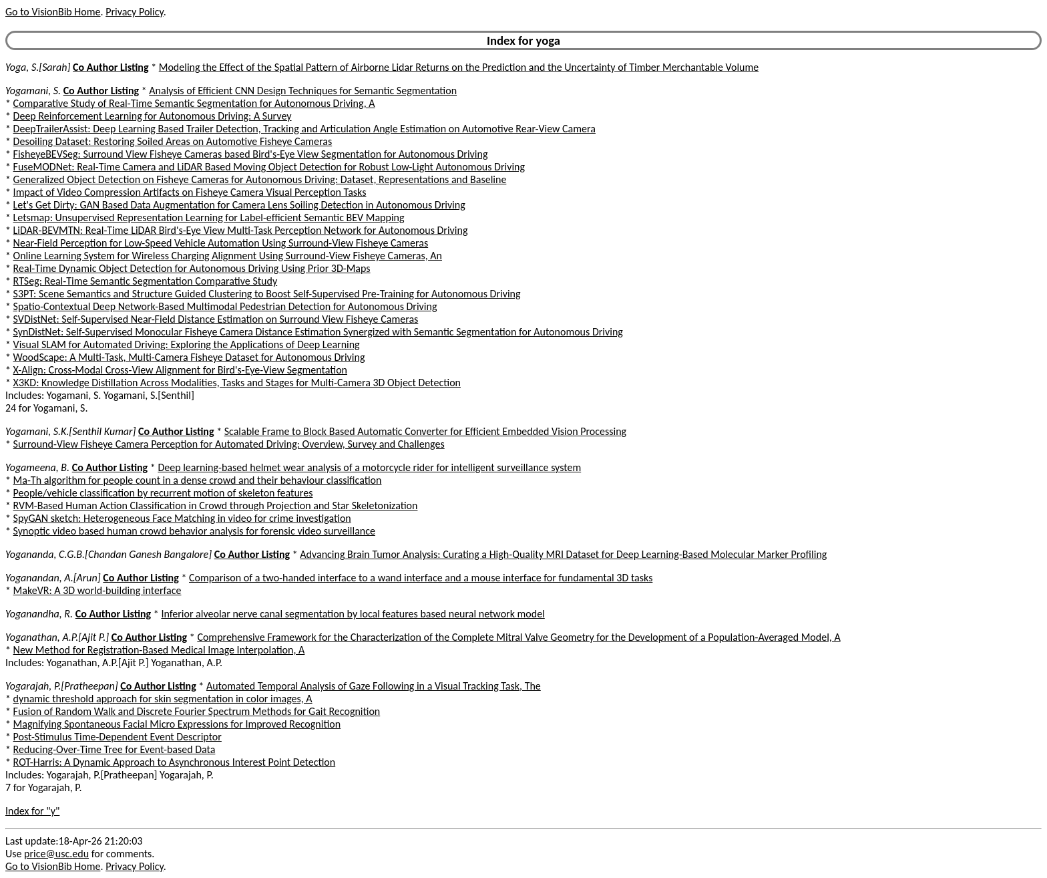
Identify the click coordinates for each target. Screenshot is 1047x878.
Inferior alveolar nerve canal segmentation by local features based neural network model (352, 613)
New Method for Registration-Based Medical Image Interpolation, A (159, 649)
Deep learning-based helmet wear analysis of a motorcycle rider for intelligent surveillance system (369, 467)
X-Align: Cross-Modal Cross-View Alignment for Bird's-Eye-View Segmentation (180, 369)
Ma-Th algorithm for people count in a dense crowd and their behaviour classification (197, 480)
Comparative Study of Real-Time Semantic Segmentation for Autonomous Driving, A (194, 103)
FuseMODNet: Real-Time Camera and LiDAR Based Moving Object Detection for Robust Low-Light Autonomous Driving (269, 166)
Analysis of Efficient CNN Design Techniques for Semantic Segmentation (303, 90)
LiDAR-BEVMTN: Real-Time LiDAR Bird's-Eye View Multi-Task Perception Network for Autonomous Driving (240, 230)
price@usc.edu (56, 853)
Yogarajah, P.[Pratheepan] (61, 686)
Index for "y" (32, 810)
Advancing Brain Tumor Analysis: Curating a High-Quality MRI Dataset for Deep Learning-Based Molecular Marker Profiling (563, 554)
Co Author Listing (110, 67)
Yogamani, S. (33, 90)
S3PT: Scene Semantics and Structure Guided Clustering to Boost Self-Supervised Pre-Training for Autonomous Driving (267, 293)
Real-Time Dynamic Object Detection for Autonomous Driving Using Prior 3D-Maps (192, 268)
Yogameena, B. (37, 467)
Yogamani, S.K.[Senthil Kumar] (70, 431)
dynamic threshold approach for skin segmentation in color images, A (162, 698)
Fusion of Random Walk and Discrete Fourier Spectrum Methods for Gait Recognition (197, 711)
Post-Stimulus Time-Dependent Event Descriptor (117, 736)
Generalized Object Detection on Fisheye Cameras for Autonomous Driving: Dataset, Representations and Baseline (260, 179)
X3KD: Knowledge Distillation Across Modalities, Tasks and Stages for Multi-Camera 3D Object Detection (237, 382)
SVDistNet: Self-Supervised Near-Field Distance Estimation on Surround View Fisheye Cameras (216, 319)
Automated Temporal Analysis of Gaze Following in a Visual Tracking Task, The (373, 686)
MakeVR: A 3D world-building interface (97, 590)
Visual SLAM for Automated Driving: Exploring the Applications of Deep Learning (186, 344)
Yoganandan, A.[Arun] (53, 577)
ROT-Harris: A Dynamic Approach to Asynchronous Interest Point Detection (174, 762)
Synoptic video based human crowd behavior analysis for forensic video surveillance (194, 531)
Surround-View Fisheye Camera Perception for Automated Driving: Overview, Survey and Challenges (229, 444)
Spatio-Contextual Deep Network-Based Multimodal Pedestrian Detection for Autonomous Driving (225, 306)
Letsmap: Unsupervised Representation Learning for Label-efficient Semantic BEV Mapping (209, 217)
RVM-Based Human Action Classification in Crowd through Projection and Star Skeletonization (215, 505)
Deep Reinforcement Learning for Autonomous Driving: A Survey (152, 116)
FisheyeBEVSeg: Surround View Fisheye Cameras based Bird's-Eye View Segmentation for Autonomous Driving (250, 154)
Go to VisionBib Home (52, 11)
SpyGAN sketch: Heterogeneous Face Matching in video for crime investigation (182, 518)
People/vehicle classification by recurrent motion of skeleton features (163, 492)
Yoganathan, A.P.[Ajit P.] (57, 637)
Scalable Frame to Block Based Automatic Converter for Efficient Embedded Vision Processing (425, 431)
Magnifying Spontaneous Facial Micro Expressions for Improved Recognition (177, 724)
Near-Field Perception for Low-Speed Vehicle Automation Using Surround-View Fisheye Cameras (221, 243)
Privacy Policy (134, 11)
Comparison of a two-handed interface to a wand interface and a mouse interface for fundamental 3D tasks (420, 577)
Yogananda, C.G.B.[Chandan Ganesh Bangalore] (108, 554)
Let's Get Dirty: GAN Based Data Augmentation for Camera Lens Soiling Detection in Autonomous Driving (239, 204)
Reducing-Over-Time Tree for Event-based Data (114, 749)
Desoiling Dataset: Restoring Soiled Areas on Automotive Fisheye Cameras (173, 141)
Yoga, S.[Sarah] (37, 67)
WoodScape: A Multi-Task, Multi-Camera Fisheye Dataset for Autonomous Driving (189, 357)
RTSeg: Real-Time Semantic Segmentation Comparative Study (145, 281)
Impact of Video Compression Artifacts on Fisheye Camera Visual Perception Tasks (190, 192)
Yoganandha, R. (39, 613)
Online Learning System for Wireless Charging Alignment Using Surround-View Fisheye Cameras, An (227, 255)
